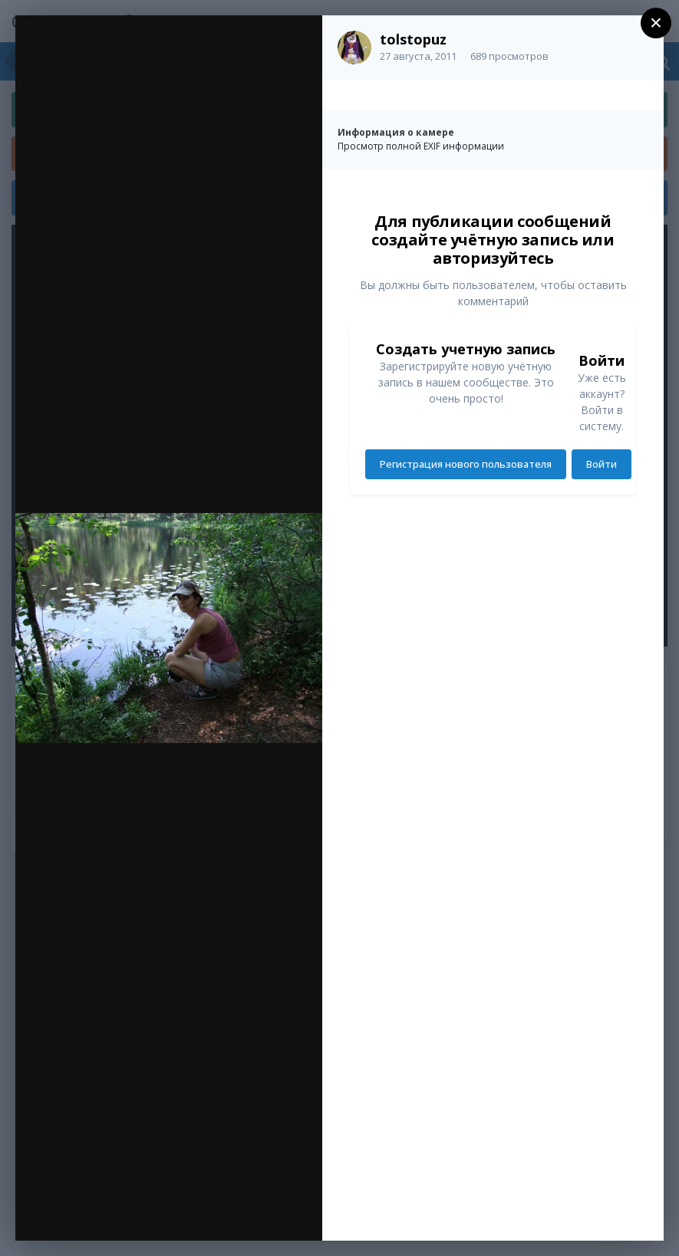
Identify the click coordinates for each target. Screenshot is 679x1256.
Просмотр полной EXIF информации (421, 146)
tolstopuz (413, 39)
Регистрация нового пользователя (466, 464)
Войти (601, 464)
